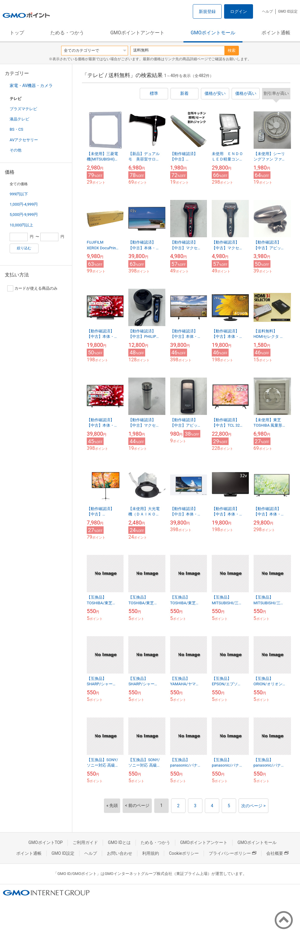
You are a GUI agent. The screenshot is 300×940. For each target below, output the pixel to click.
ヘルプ (267, 11)
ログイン (238, 11)
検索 (232, 50)
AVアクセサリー (24, 140)
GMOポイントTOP (45, 842)
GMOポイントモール (213, 33)
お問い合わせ (119, 853)
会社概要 (277, 853)
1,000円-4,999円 (24, 204)
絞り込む (24, 248)
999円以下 (19, 194)
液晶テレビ (19, 119)
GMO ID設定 (288, 11)
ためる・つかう (67, 33)
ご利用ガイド (85, 842)
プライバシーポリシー (232, 853)
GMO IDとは (119, 842)
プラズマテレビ (23, 109)
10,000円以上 (21, 225)
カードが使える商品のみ (32, 288)
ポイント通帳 (275, 33)
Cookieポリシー (184, 853)
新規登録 (207, 11)
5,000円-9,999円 (24, 214)
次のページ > (253, 805)
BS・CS (16, 129)
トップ (17, 33)
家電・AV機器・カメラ (31, 85)
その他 (15, 150)
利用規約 (150, 853)
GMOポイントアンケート (137, 33)
